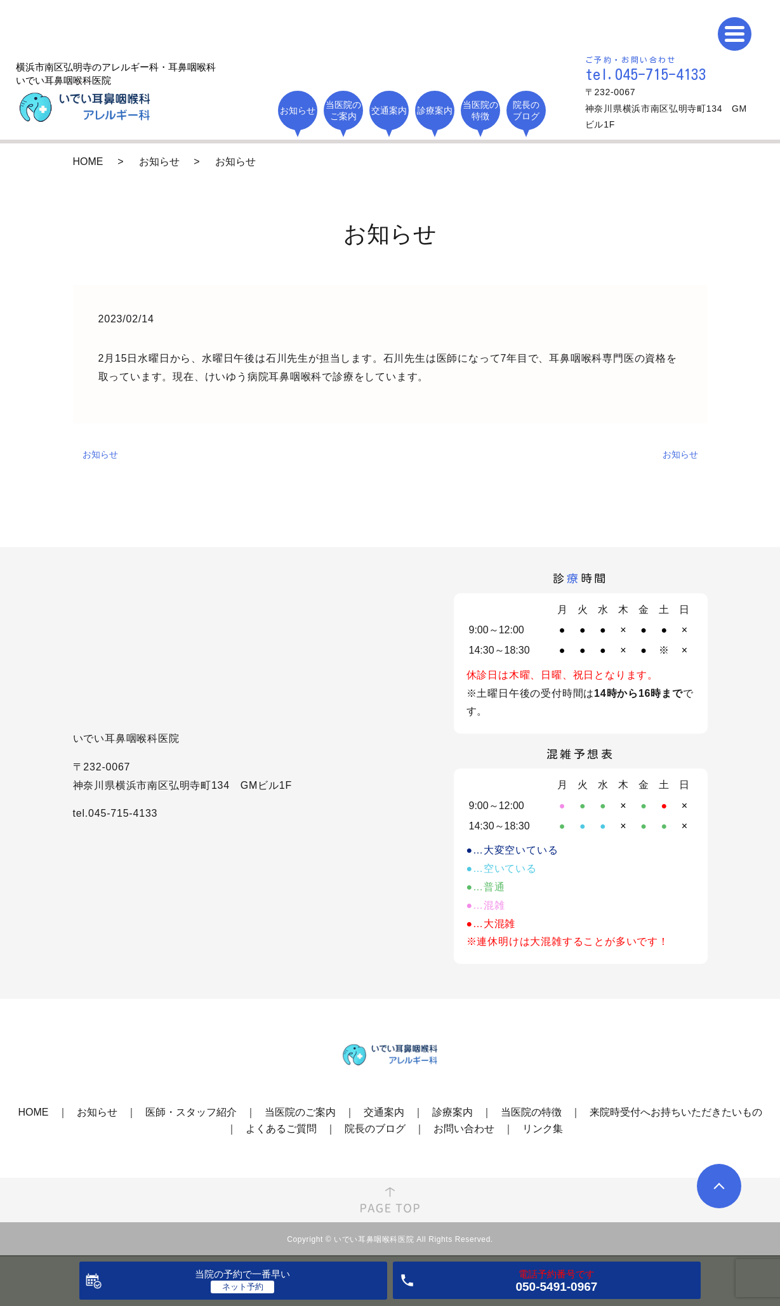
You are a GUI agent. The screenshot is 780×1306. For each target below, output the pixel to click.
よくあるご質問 (281, 1128)
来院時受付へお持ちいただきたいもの (676, 1112)
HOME (88, 161)
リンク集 (542, 1128)
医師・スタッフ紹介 (191, 1112)
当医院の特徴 (531, 1112)
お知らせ (100, 454)
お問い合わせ (463, 1128)
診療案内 (452, 1112)
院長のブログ (375, 1128)
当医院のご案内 (300, 1112)
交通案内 (384, 1112)
